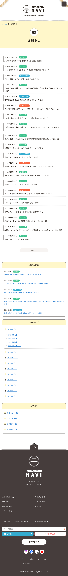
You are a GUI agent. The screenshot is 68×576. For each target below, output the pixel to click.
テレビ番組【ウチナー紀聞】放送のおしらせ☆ (21, 292)
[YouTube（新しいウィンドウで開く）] (42, 552)
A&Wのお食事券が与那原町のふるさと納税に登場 (22, 274)
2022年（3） (12, 368)
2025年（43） (12, 352)
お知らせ (38, 506)
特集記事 (5, 501)
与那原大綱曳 (40, 497)
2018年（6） (12, 390)
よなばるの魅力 (8, 497)
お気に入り (51, 534)
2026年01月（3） (14, 345)
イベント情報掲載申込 (40, 522)
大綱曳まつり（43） (14, 429)
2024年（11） (12, 357)
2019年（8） (12, 385)
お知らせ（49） (13, 413)
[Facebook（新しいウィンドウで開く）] (31, 552)
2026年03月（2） (14, 338)
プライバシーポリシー (29, 559)
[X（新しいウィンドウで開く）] (37, 552)
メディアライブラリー (22, 522)
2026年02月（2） (14, 342)
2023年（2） (12, 363)
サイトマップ (42, 559)
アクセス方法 (6, 522)
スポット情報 (40, 501)
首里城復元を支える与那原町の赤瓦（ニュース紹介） (24, 313)
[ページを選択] (34, 250)
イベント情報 (7, 511)
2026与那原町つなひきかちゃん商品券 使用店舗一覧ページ (26, 283)
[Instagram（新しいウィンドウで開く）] (26, 552)
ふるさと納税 (7, 506)
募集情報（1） (12, 424)
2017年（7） (12, 396)
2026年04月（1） (14, 335)
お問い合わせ (34, 542)
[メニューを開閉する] (64, 4)
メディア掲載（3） (14, 418)
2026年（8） (12, 329)
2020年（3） (12, 379)
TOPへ (34, 447)
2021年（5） (12, 374)
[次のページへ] (45, 250)
